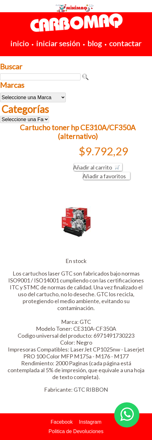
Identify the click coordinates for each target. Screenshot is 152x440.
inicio (19, 43)
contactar (125, 43)
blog (94, 43)
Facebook (62, 422)
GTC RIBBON (91, 389)
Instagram (90, 422)
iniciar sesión (58, 43)
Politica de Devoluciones (75, 431)
